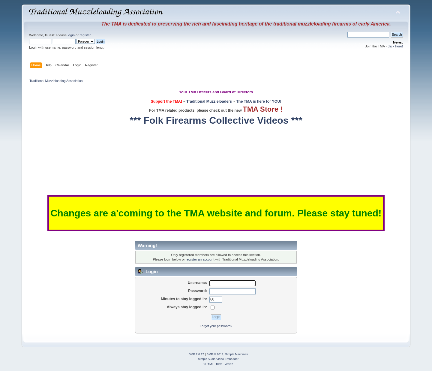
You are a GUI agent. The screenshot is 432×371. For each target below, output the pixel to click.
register (85, 35)
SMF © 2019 (215, 354)
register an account (200, 259)
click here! (395, 46)
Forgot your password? (216, 326)
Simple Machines (236, 354)
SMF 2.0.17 (196, 354)
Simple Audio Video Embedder (218, 358)
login (71, 35)
